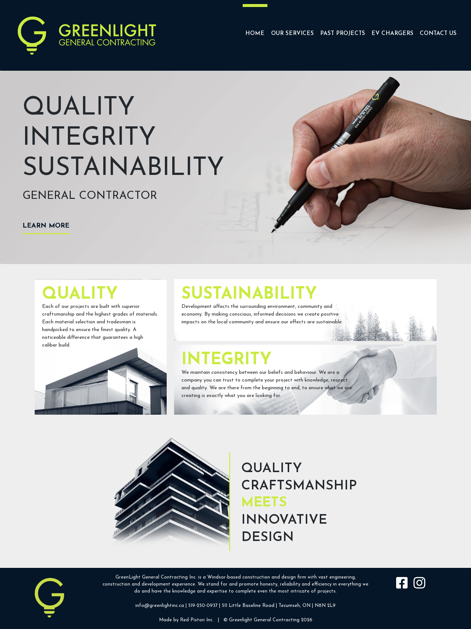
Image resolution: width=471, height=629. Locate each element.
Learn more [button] (45, 225)
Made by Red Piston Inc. (186, 620)
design (288, 577)
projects (327, 591)
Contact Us (438, 33)
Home (254, 33)
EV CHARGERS (392, 33)
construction (256, 577)
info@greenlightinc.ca (159, 605)
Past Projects (342, 33)
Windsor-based (224, 577)
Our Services (292, 33)
